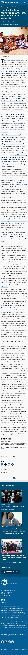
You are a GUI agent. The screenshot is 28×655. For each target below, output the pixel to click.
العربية (16, 24)
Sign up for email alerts (11, 572)
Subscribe (3, 602)
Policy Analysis (5, 7)
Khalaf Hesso (9, 377)
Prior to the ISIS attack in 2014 (10, 135)
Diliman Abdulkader (9, 22)
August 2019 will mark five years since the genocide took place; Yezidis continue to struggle (13, 101)
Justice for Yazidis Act (15, 182)
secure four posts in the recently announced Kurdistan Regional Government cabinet (13, 306)
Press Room (4, 600)
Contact (3, 599)
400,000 (16, 137)
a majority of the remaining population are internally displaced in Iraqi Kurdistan (14, 157)
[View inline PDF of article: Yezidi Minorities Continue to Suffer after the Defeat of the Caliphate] (14, 457)
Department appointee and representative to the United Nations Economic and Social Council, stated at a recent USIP (14, 73)
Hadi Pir (15, 414)
